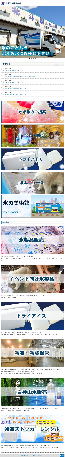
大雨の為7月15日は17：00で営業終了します (15, 94)
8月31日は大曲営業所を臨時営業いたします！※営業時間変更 (20, 76)
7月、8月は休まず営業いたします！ (13, 70)
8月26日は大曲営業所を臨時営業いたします (15, 88)
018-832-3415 (23, 455)
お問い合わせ (37, 455)
